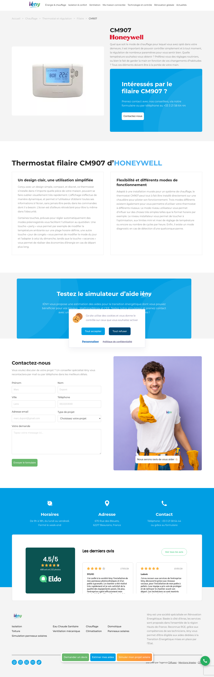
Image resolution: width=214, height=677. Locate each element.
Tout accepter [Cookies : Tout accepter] (93, 331)
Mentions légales (187, 662)
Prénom (16, 383)
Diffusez (172, 662)
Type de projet (66, 412)
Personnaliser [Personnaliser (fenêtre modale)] (90, 341)
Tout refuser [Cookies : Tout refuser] (120, 331)
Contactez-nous (132, 116)
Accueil (16, 18)
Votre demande (21, 426)
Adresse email (20, 411)
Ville (14, 397)
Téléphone (64, 397)
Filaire (80, 18)
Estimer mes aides (103, 657)
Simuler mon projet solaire (134, 657)
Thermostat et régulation (57, 18)
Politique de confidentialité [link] (117, 341)
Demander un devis (75, 657)
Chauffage (31, 18)
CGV (200, 662)
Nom (61, 383)
